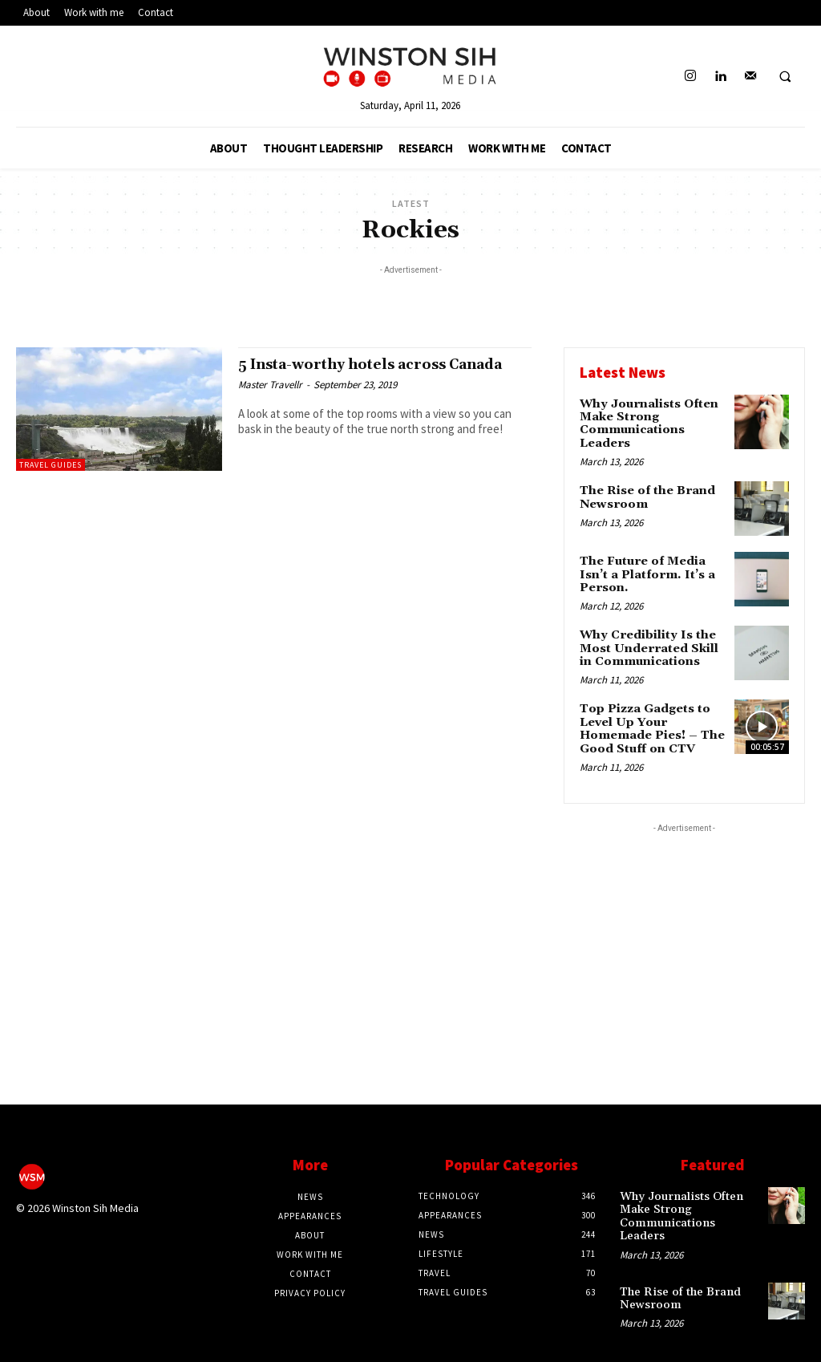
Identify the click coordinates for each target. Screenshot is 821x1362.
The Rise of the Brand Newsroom (645, 493)
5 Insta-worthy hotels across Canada (353, 373)
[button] (785, 77)
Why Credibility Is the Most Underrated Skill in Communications (647, 641)
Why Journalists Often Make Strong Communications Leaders (647, 422)
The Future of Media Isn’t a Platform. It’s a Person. (645, 570)
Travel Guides (50, 465)
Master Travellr (270, 400)
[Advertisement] (410, 302)
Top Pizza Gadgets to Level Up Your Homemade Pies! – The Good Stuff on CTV (650, 718)
